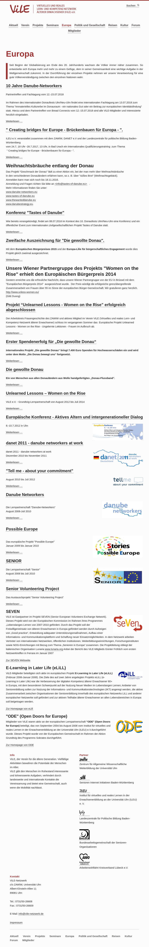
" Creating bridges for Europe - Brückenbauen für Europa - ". (64, 130)
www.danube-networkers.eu (21, 191)
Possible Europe (22, 529)
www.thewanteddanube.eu (21, 200)
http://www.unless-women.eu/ (22, 292)
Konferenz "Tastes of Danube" (35, 212)
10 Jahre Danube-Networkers (34, 85)
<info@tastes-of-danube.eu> (71, 183)
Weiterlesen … (14, 121)
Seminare (52, 25)
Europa (66, 25)
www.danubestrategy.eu (19, 204)
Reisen (112, 25)
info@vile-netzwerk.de (31, 913)
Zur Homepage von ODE (20, 744)
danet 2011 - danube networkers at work (44, 443)
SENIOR (13, 561)
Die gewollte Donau (24, 369)
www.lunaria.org (54, 649)
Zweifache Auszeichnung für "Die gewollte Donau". (55, 240)
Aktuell (13, 25)
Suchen (138, 5)
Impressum (16, 922)
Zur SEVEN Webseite (18, 660)
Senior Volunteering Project (32, 588)
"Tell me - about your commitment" (39, 471)
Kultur (124, 25)
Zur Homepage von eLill (19, 708)
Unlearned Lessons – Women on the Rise (45, 393)
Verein (25, 25)
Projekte (38, 25)
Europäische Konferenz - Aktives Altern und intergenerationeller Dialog (74, 417)
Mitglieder (74, 30)
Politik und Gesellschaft (89, 25)
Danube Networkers (25, 494)
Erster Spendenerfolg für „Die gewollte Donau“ (51, 341)
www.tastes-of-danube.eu (20, 195)
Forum (136, 25)
